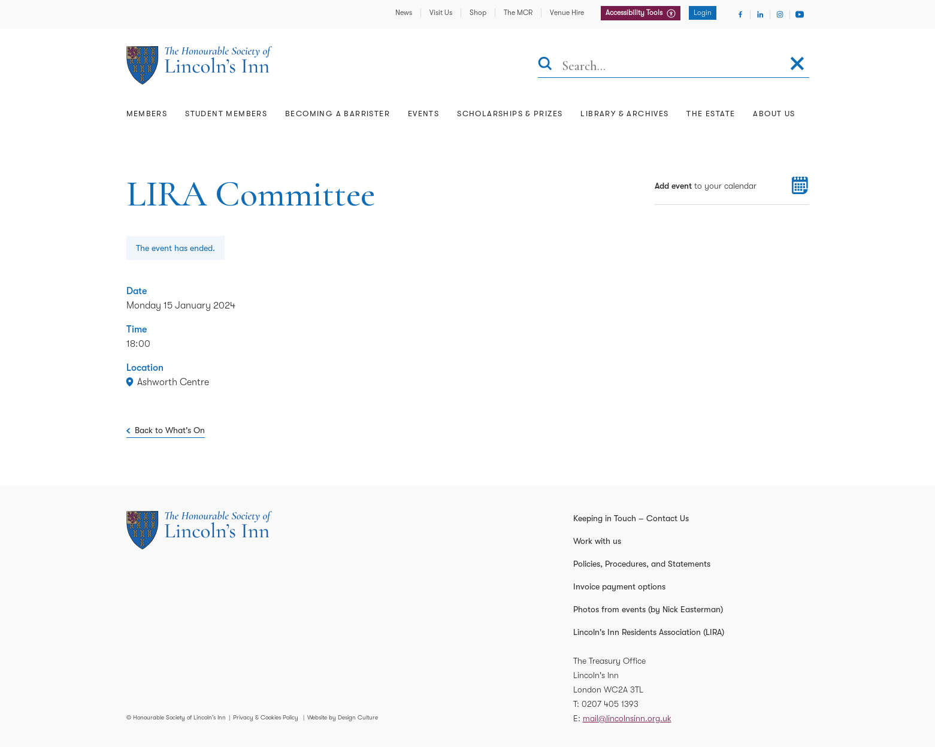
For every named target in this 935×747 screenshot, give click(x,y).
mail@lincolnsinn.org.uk (627, 718)
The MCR (518, 12)
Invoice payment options (619, 586)
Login (703, 12)
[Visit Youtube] (799, 14)
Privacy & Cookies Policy (265, 717)
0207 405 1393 (610, 704)
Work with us (597, 541)
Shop (478, 12)
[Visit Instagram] (779, 14)
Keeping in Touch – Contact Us (631, 518)
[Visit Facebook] (740, 14)
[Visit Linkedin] (760, 14)
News (403, 12)
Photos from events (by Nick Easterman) (648, 609)
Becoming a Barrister (337, 113)
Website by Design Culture (342, 717)
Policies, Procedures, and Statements (641, 563)
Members (147, 113)
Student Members (226, 113)
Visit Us (440, 12)
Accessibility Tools (635, 12)
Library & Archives (624, 113)
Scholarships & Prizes (509, 113)
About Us (774, 113)
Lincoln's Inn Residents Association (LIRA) (648, 632)
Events (423, 113)
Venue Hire (567, 12)
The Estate (710, 113)
